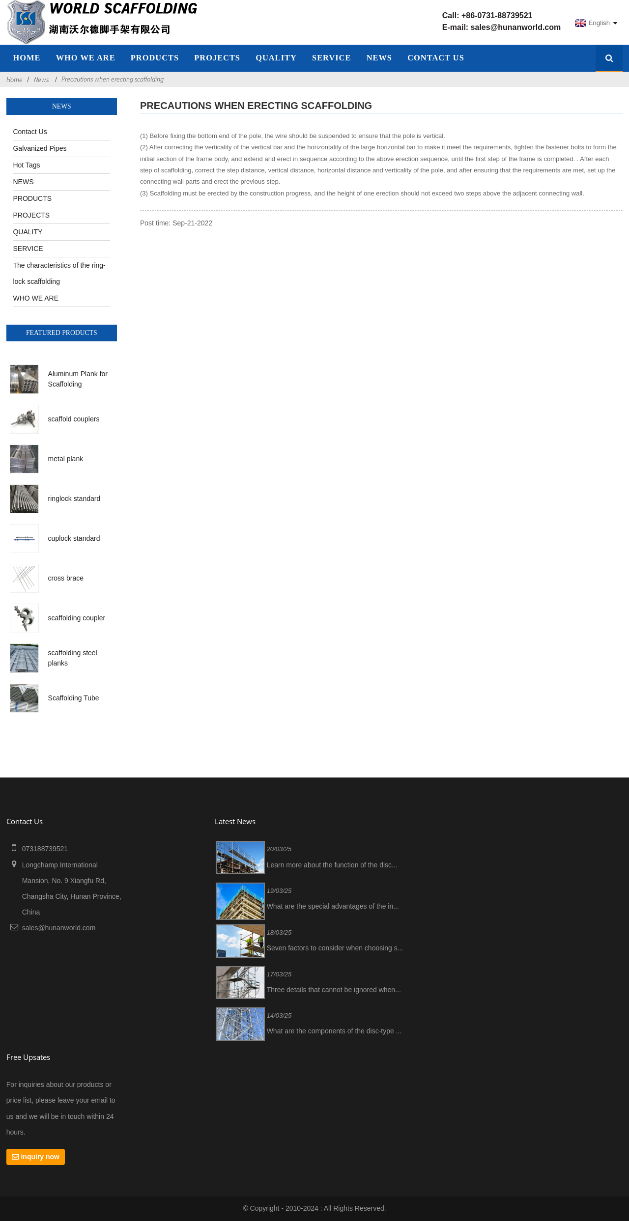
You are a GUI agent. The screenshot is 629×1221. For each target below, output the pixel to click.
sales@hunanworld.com (516, 27)
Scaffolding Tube (73, 698)
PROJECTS (217, 57)
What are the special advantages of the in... (333, 906)
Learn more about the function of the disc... (332, 865)
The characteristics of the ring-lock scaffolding (59, 273)
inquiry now (40, 1157)
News (41, 79)
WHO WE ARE (85, 57)
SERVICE (331, 57)
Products (155, 57)
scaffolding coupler (76, 618)
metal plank (66, 459)
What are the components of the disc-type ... (334, 1031)
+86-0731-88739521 (497, 15)
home (26, 57)
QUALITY (276, 57)
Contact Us (435, 57)
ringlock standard (74, 498)
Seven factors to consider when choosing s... (335, 948)
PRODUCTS (32, 198)
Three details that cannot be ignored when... (334, 990)
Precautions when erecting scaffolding (112, 79)
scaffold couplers (74, 419)
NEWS (379, 57)
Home (14, 79)
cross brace (66, 578)
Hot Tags (26, 165)
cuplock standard (74, 538)
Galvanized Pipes (39, 148)
